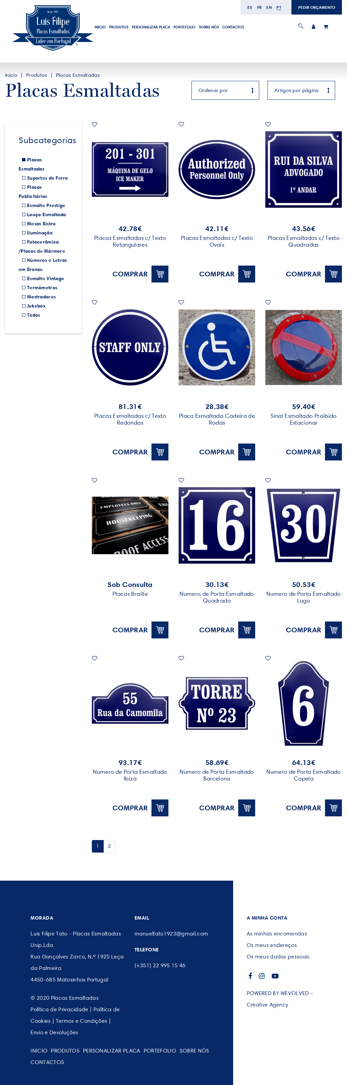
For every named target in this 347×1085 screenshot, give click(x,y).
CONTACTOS (233, 27)
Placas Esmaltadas (78, 75)
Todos (33, 315)
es (249, 7)
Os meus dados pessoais (278, 956)
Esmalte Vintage (45, 278)
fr (259, 7)
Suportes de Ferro (47, 178)
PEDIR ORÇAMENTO (316, 7)
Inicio (100, 27)
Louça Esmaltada (46, 214)
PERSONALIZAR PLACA (151, 27)
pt (279, 7)
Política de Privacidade (59, 1009)
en (269, 7)
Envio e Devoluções (54, 1032)
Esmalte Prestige (46, 205)
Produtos (118, 27)
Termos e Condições (81, 1021)
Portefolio (185, 27)
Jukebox (36, 306)
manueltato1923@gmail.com (171, 933)
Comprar (140, 274)
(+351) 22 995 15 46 (160, 965)
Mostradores (41, 297)
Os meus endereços (272, 945)
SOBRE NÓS (209, 27)
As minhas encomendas (277, 933)
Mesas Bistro (41, 224)
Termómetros (42, 288)
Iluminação (40, 233)
